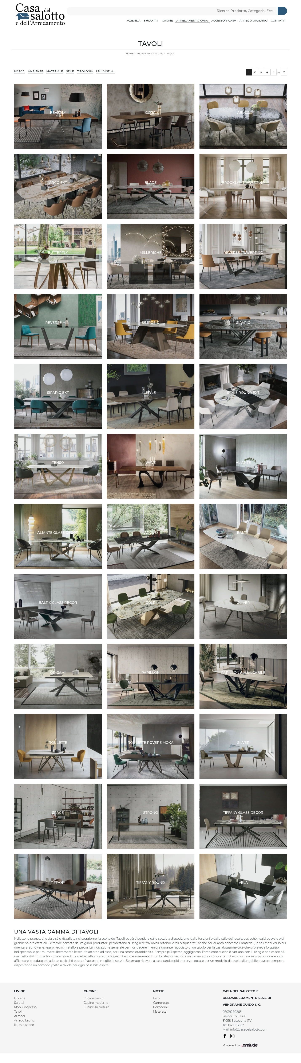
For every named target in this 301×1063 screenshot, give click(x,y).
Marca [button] (19, 71)
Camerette (161, 1003)
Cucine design (94, 998)
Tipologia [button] (85, 71)
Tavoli (171, 53)
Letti (156, 998)
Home (130, 53)
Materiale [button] (54, 71)
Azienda (133, 20)
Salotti (151, 20)
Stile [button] (70, 71)
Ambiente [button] (35, 71)
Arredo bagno (24, 1020)
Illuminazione (24, 1025)
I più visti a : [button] (105, 71)
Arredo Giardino (253, 20)
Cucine (167, 20)
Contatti (278, 20)
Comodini (160, 1007)
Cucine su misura (96, 1007)
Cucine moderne (96, 1003)
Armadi (19, 1016)
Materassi (160, 1011)
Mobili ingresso (25, 1007)
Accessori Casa (223, 20)
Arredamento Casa (192, 20)
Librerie (19, 998)
